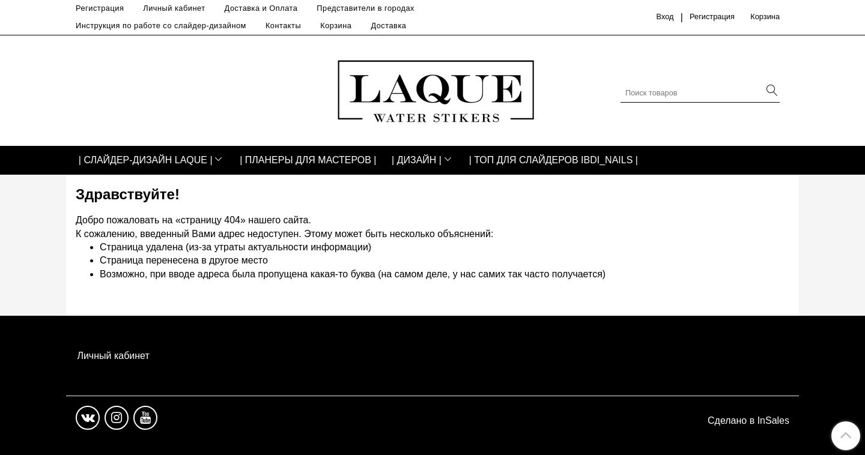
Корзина (335, 25)
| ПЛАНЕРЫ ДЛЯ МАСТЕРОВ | (308, 160)
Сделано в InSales (748, 421)
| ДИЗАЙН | (417, 160)
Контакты (283, 25)
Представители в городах (365, 8)
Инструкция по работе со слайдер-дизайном (161, 25)
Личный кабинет (174, 8)
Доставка (388, 25)
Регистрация (100, 8)
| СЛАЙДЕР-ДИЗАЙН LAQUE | (146, 160)
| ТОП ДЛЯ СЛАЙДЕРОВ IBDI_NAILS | (553, 160)
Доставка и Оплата (261, 8)
